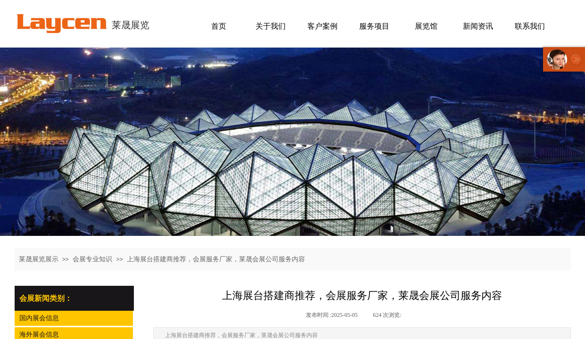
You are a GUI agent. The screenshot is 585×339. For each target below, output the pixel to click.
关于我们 (270, 26)
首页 (218, 26)
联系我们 (530, 26)
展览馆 (426, 26)
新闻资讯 (478, 26)
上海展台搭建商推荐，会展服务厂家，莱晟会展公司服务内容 (216, 259)
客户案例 (322, 26)
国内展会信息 (39, 318)
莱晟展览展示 (38, 259)
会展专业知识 (92, 259)
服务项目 (374, 26)
